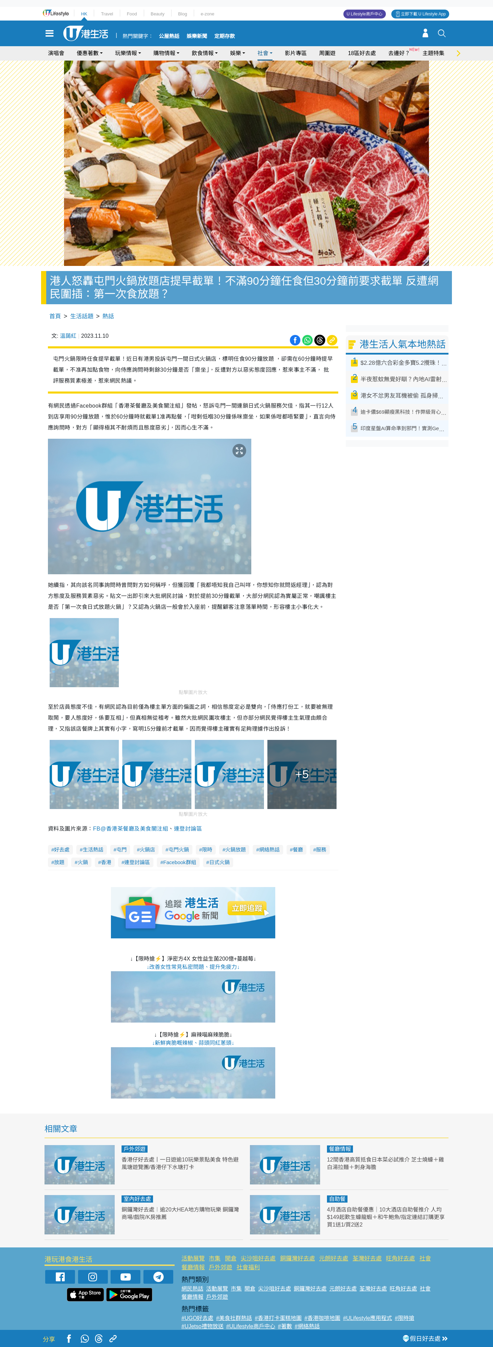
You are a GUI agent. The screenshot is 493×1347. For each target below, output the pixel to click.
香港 (106, 862)
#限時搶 (404, 1318)
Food (132, 13)
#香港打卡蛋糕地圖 (278, 1318)
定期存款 (224, 36)
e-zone (207, 13)
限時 (207, 849)
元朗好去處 (333, 1258)
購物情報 (164, 53)
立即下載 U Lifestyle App (423, 14)
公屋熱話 (169, 36)
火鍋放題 (235, 849)
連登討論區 (188, 829)
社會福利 (248, 1267)
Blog (182, 13)
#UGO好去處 (197, 1318)
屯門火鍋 (178, 849)
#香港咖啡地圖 (322, 1318)
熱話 (108, 316)
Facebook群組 (179, 862)
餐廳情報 (340, 1149)
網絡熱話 (269, 849)
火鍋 (83, 862)
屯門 (121, 849)
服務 (321, 849)
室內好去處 (137, 1199)
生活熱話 (93, 849)
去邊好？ (399, 53)
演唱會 (56, 53)
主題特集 (433, 53)
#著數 (285, 1326)
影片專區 (296, 53)
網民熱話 (192, 1289)
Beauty (157, 13)
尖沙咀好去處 (258, 1258)
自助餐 (337, 1199)
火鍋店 (147, 849)
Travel (107, 13)
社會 (262, 53)
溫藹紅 (68, 336)
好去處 (61, 849)
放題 (59, 862)
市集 (214, 1258)
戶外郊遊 (135, 1149)
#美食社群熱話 (234, 1318)
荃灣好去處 (367, 1258)
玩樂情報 (126, 53)
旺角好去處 (400, 1258)
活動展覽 (193, 1258)
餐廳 (298, 849)
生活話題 (81, 316)
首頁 (55, 316)
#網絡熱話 (307, 1326)
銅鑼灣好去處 (297, 1258)
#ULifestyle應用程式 (367, 1318)
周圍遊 (327, 53)
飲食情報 (203, 53)
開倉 (231, 1258)
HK (84, 13)
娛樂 (235, 53)
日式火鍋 (219, 862)
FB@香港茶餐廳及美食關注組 (130, 829)
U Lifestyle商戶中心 (364, 14)
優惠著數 (88, 53)
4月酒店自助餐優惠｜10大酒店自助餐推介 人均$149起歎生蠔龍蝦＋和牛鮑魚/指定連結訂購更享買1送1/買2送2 (386, 1217)
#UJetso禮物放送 (202, 1326)
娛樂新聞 (197, 36)
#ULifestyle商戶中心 (250, 1326)
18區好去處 (362, 53)
